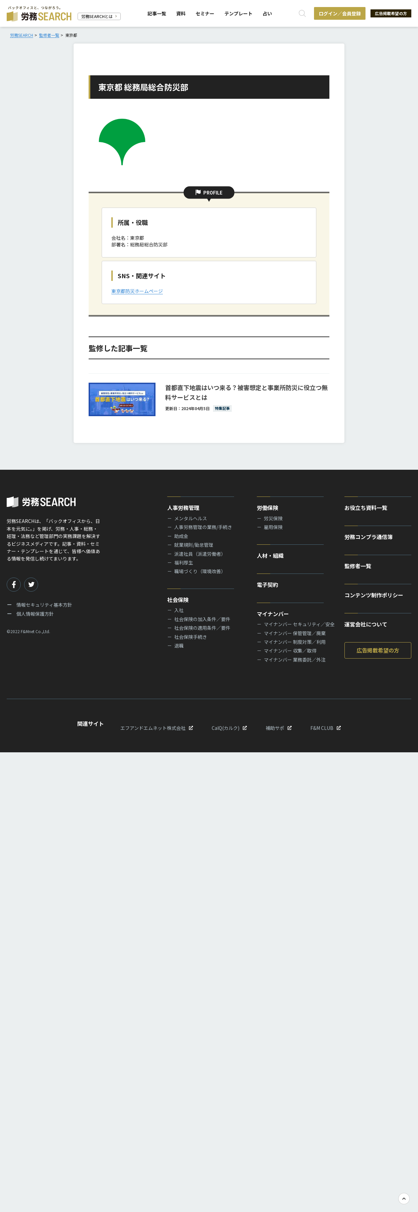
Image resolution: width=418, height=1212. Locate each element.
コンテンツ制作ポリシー (373, 595)
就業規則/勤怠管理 (193, 544)
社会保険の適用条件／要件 (202, 627)
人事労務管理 (183, 508)
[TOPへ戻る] (404, 1198)
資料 (179, 13)
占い (265, 13)
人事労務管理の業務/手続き (203, 527)
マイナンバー (273, 614)
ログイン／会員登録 (334, 13)
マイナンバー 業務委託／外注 (295, 659)
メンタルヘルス (190, 518)
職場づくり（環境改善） (200, 571)
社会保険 (178, 600)
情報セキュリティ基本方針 (44, 604)
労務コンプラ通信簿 (368, 537)
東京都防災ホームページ (137, 291)
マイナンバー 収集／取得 (290, 650)
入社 (179, 610)
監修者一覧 (49, 35)
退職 (179, 645)
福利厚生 (183, 562)
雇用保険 (273, 527)
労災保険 (273, 518)
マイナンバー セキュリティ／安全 (299, 624)
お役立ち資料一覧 (365, 508)
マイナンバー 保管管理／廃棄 (295, 633)
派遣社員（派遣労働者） (200, 553)
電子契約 (267, 585)
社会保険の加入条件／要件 (202, 619)
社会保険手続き (190, 636)
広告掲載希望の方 (388, 13)
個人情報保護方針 (35, 613)
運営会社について (365, 624)
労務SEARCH (21, 35)
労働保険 (267, 508)
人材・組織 (270, 555)
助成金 (181, 536)
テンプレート (237, 13)
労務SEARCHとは (99, 16)
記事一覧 (155, 13)
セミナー (203, 13)
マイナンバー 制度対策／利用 (295, 641)
